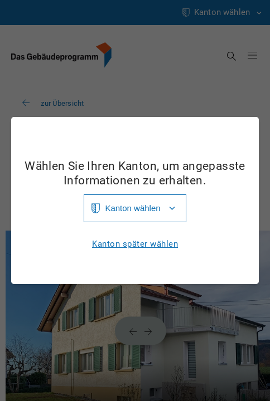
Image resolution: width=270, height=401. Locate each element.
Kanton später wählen (135, 244)
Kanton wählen (132, 208)
